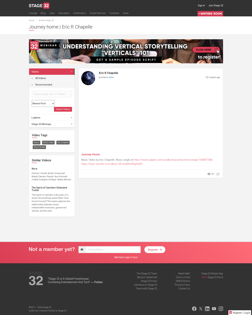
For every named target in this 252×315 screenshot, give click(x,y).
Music (36, 142)
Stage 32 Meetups (52, 124)
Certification (79, 13)
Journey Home (90, 154)
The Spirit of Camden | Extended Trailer (49, 189)
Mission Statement (147, 277)
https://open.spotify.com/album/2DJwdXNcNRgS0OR (111, 163)
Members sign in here (126, 257)
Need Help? (184, 273)
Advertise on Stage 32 (145, 284)
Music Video (48, 142)
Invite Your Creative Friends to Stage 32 (47, 310)
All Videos (39, 78)
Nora (34, 168)
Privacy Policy (182, 284)
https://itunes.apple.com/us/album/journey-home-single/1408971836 (173, 159)
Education (64, 13)
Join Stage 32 (215, 5)
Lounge (33, 13)
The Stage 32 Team (147, 273)
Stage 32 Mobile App (212, 273)
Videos (52, 71)
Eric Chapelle (63, 142)
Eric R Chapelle (108, 73)
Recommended (42, 84)
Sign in (201, 5)
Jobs (52, 13)
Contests (114, 13)
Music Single (39, 147)
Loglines (52, 117)
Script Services (98, 13)
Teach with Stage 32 (146, 288)
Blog (43, 13)
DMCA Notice (183, 281)
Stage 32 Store (215, 277)
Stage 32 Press (149, 281)
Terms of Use (183, 277)
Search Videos (63, 109)
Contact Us (184, 288)
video (111, 77)
